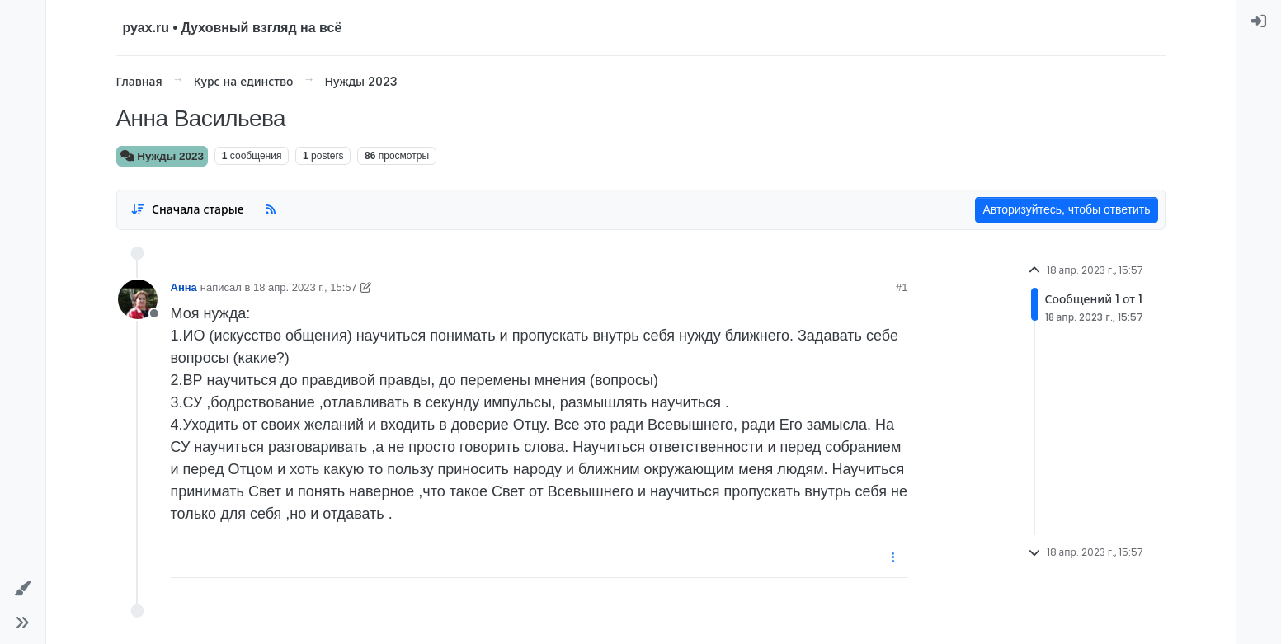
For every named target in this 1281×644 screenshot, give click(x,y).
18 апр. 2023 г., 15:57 (305, 287)
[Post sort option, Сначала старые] (188, 210)
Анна (184, 287)
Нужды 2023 (162, 156)
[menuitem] (1259, 21)
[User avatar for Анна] (138, 299)
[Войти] (1259, 21)
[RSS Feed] (270, 210)
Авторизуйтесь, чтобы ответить (1066, 209)
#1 (901, 287)
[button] (23, 588)
